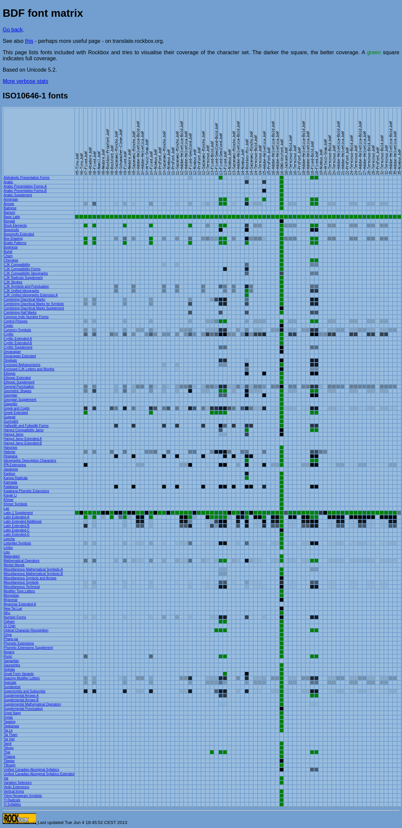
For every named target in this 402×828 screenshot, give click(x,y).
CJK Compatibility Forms (22, 269)
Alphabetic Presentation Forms (27, 177)
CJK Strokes (13, 282)
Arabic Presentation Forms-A (25, 186)
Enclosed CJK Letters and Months (29, 369)
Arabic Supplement (18, 195)
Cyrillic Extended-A (18, 339)
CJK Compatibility (17, 265)
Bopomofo (11, 230)
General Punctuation (19, 386)
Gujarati (9, 417)
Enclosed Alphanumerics (22, 365)
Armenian (11, 199)
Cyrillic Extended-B (18, 343)
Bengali (9, 221)
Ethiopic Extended (17, 378)
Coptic (8, 325)
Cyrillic (8, 334)
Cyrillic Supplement (18, 347)
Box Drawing (13, 238)
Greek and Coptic (17, 408)
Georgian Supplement (20, 399)
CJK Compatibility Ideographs (26, 273)
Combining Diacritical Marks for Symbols (34, 304)
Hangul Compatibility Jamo (24, 430)
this (29, 41)
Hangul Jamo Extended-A (23, 439)
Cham (8, 256)
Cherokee (11, 260)
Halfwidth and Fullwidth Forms (26, 426)
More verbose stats (25, 81)
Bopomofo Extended (19, 234)
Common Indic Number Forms (26, 317)
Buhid (8, 251)
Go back (13, 29)
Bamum (9, 212)
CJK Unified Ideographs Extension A (31, 295)
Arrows (9, 204)
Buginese (11, 247)
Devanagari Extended (20, 356)
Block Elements (15, 225)
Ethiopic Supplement (19, 382)
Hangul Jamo (13, 434)
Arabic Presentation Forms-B (25, 191)
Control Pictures (15, 321)
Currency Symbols (17, 330)
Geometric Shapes (17, 391)
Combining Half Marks (20, 312)
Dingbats (10, 360)
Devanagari (12, 352)
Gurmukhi (11, 421)
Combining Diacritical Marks (24, 299)
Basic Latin (12, 217)
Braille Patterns (15, 243)
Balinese (10, 208)
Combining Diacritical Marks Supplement (34, 308)
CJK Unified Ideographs (21, 291)
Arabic (8, 182)
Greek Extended (16, 413)
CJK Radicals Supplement (23, 278)
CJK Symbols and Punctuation (26, 286)
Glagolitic (10, 404)
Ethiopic (10, 373)
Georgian (10, 395)
